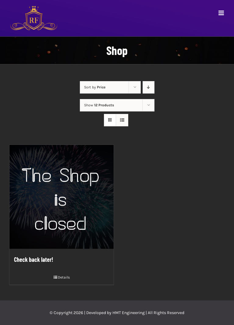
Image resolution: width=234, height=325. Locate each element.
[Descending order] (148, 87)
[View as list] (122, 120)
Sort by (94, 87)
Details (64, 277)
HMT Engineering (128, 312)
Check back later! (33, 259)
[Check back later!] (61, 197)
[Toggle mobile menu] (221, 13)
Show (99, 105)
